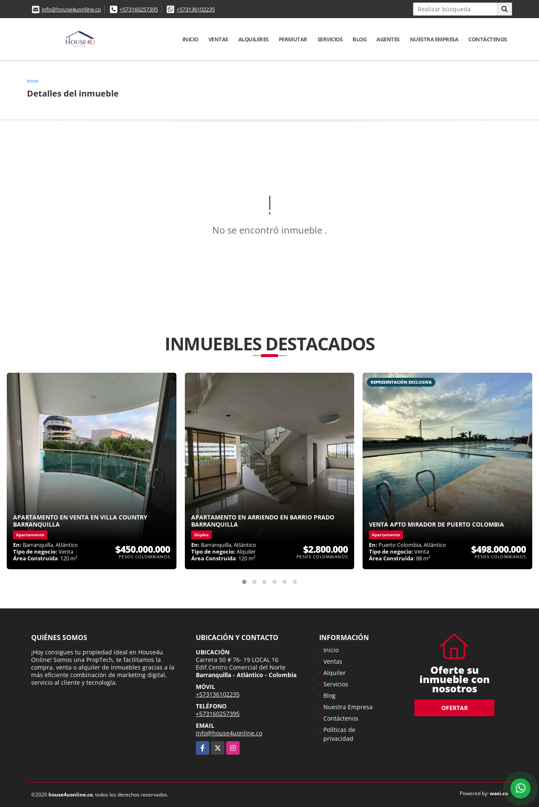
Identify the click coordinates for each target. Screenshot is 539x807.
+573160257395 (139, 9)
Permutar (293, 39)
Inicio (190, 39)
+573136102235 (195, 9)
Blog (359, 39)
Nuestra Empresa (434, 39)
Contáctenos (487, 39)
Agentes (388, 39)
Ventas (218, 39)
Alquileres (253, 39)
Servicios (330, 39)
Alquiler (334, 673)
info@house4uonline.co (71, 9)
